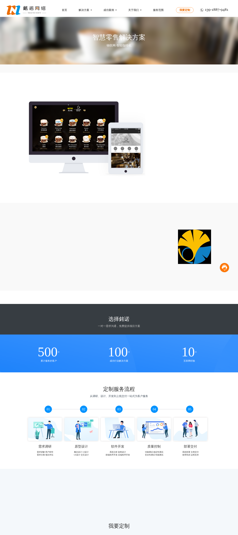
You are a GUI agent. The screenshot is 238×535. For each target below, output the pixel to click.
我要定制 (184, 10)
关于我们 (134, 10)
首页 (64, 10)
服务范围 (158, 10)
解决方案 (85, 10)
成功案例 (110, 10)
